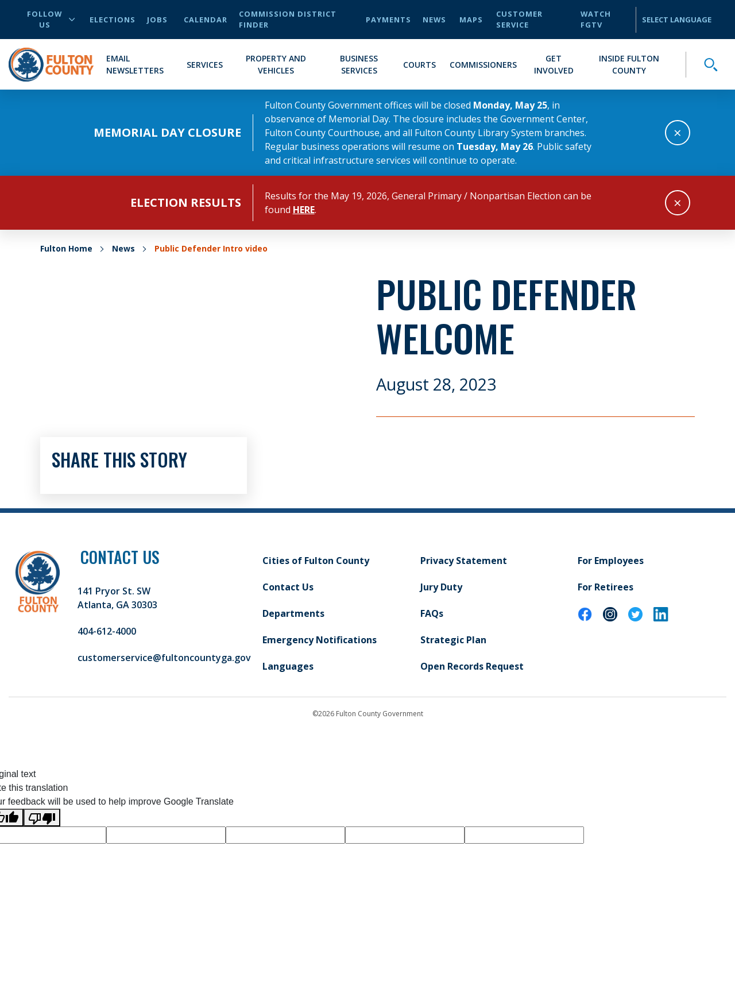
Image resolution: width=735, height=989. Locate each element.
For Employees (611, 560)
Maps (471, 19)
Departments (293, 613)
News (434, 19)
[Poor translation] (42, 817)
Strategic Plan (453, 639)
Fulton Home (66, 248)
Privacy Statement (463, 560)
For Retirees (605, 587)
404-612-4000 (107, 631)
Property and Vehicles (276, 64)
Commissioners (483, 64)
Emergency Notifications (319, 639)
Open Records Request (472, 666)
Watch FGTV (596, 19)
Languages (288, 666)
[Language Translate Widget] (681, 20)
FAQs (431, 613)
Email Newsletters (135, 64)
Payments (388, 19)
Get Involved (554, 64)
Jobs (157, 19)
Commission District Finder (287, 19)
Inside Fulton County (629, 64)
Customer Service (519, 19)
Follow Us (51, 19)
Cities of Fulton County (315, 560)
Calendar (205, 19)
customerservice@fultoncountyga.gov (164, 657)
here (304, 209)
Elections (113, 19)
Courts (419, 64)
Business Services (359, 64)
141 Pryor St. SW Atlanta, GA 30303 (117, 598)
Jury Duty (441, 587)
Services (205, 64)
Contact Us (288, 587)
